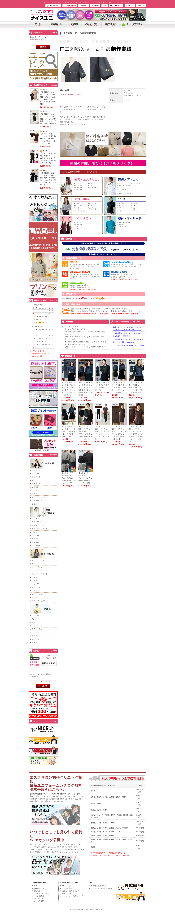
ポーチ (34, 643)
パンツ (34, 490)
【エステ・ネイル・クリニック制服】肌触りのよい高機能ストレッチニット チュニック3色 (48, 138)
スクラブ (35, 519)
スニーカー (36, 546)
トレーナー (36, 622)
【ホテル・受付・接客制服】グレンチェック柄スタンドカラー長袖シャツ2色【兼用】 (68, 478)
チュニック (36, 470)
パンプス (35, 597)
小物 (134, 209)
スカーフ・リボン (39, 497)
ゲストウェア (37, 500)
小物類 (34, 494)
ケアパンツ (36, 632)
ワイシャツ (122, 205)
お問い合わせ (39, 898)
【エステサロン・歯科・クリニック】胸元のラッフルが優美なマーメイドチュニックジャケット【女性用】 (136, 433)
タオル (34, 504)
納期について (67, 893)
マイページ (66, 886)
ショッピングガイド (41, 893)
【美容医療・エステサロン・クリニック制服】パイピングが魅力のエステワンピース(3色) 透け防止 (48, 119)
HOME (36, 886)
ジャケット (36, 477)
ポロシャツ (36, 615)
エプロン (35, 487)
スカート (35, 581)
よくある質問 (39, 901)
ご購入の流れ (67, 888)
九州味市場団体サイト (99, 886)
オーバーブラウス (39, 560)
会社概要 (37, 891)
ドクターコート (38, 525)
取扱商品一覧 (39, 888)
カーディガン (37, 484)
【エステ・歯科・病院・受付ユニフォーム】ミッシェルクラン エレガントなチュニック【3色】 (48, 158)
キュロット (36, 587)
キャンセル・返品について (72, 896)
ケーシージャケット (40, 529)
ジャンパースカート (40, 574)
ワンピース (36, 473)
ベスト (34, 564)
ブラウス (35, 591)
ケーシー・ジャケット (126, 185)
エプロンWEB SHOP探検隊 (102, 888)
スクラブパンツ (38, 522)
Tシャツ (35, 619)
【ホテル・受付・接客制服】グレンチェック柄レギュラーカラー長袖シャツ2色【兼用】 (85, 478)
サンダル (35, 542)
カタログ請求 (39, 896)
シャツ (34, 626)
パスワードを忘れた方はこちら (41, 681)
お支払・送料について (71, 891)
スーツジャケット (39, 567)
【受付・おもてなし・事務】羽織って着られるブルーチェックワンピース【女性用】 (119, 387)
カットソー (36, 480)
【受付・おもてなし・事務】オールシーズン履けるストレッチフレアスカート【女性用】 (136, 387)
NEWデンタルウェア (126, 193)
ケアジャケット (38, 629)
